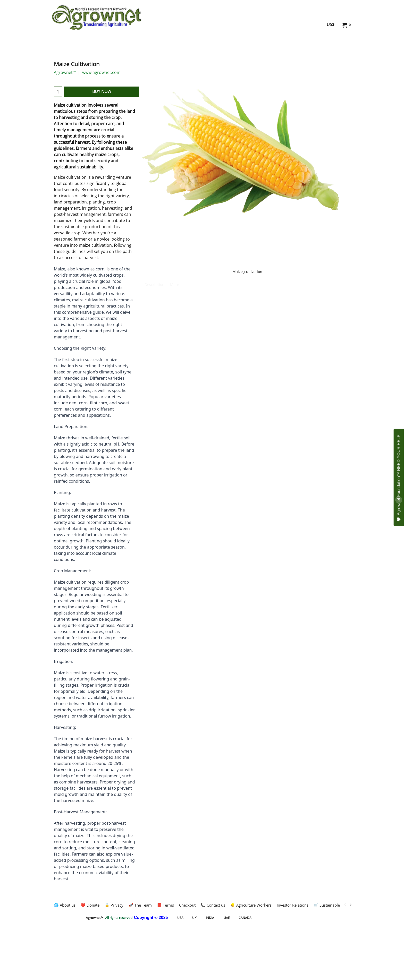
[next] (350, 905)
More (174, 284)
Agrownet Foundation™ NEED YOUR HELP (399, 478)
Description (154, 284)
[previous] (345, 905)
